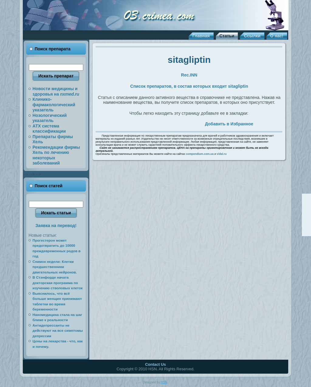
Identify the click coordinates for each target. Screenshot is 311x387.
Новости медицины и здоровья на (55, 91)
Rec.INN (189, 75)
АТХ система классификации (49, 129)
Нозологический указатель (49, 118)
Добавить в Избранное (229, 123)
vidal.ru (222, 153)
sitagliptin (189, 60)
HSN (164, 382)
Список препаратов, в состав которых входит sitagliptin (189, 86)
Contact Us (155, 364)
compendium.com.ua (200, 153)
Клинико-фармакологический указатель (53, 104)
